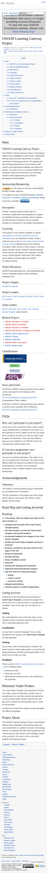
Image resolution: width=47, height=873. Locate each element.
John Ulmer (32, 309)
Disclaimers (25, 861)
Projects (5, 794)
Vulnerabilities (8, 832)
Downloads (6, 772)
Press (4, 792)
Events (4, 774)
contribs (6, 49)
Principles (7, 825)
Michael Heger (7, 312)
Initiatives (5, 782)
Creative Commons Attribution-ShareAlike (31, 855)
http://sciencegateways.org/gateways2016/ (18, 398)
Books (4, 762)
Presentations (7, 789)
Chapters (5, 770)
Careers (5, 767)
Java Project (8, 820)
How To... (7, 817)
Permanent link (9, 848)
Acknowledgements (8, 757)
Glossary (7, 815)
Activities (7, 805)
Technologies (8, 827)
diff (5, 51)
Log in (43, 2)
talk (40, 47)
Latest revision (24, 51)
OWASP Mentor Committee (15, 325)
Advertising (6, 760)
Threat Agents (8, 829)
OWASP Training (11, 336)
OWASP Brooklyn (9, 286)
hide (23, 58)
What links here (9, 838)
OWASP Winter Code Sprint (16, 343)
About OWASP (7, 755)
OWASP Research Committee (16, 328)
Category (6, 744)
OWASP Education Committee (17, 322)
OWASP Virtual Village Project (16, 334)
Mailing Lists (6, 784)
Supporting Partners (9, 796)
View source (13, 13)
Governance (6, 779)
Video (4, 799)
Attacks (6, 807)
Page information (9, 850)
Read (6, 13)
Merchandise (6, 787)
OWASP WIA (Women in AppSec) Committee (22, 331)
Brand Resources (8, 765)
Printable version (9, 845)
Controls (7, 812)
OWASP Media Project (14, 346)
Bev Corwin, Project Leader (12, 296)
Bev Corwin (34, 47)
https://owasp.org (22, 31)
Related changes (9, 840)
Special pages (8, 843)
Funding (5, 777)
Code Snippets (9, 810)
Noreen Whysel (8, 309)
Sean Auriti (21, 309)
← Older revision (12, 51)
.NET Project (8, 822)
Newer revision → (39, 51)
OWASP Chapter (18, 744)
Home (4, 752)
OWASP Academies (12, 339)
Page (3, 3)
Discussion (10, 3)
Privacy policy (6, 861)
